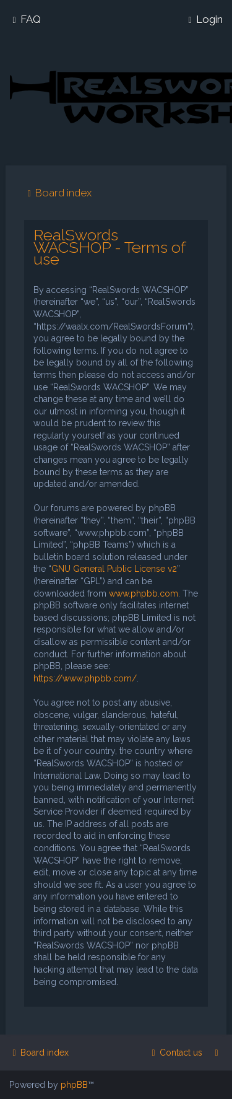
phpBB (74, 1085)
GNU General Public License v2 (114, 569)
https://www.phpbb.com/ (85, 678)
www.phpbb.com (143, 593)
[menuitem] (25, 19)
